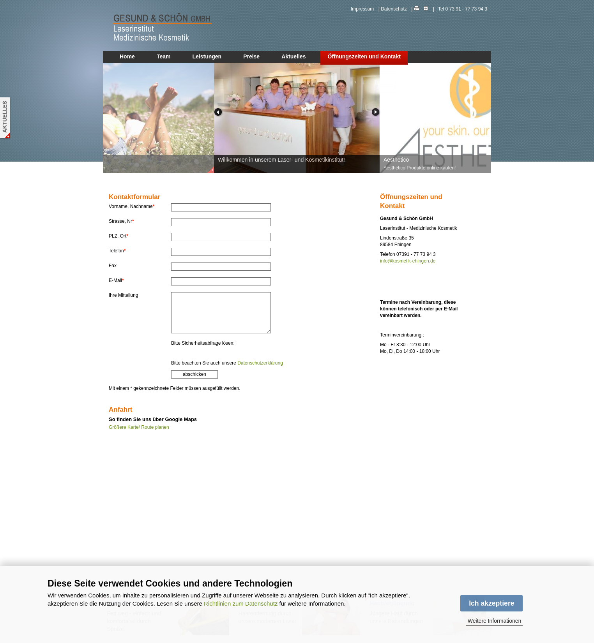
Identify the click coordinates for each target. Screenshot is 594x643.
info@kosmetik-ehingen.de (407, 261)
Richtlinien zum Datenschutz (241, 603)
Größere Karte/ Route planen (139, 427)
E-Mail (116, 280)
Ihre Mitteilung (123, 295)
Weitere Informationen (494, 621)
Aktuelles (293, 56)
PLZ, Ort (118, 236)
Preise (251, 56)
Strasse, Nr (121, 221)
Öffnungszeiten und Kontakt (363, 56)
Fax (113, 265)
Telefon (117, 251)
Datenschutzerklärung (260, 363)
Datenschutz (394, 9)
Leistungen (206, 56)
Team (164, 56)
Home (127, 56)
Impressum (362, 9)
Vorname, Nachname (131, 206)
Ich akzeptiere (491, 603)
